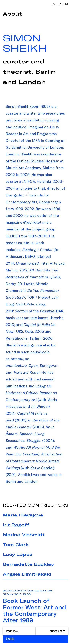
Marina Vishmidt (24, 534)
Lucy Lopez (17, 554)
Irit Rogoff (16, 525)
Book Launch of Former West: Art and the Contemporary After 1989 (34, 610)
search (57, 631)
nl (55, 4)
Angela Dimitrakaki (27, 574)
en (64, 4)
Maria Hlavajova (23, 515)
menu (12, 631)
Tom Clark (16, 544)
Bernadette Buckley (28, 564)
